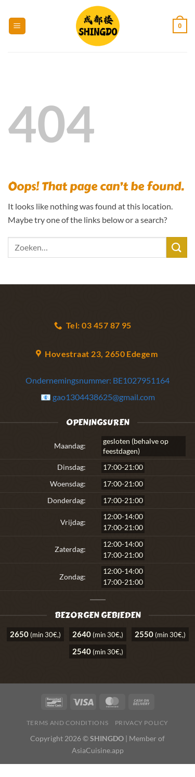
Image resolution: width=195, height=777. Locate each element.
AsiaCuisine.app (98, 750)
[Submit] (176, 247)
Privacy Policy (142, 723)
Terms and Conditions (67, 723)
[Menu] (17, 26)
